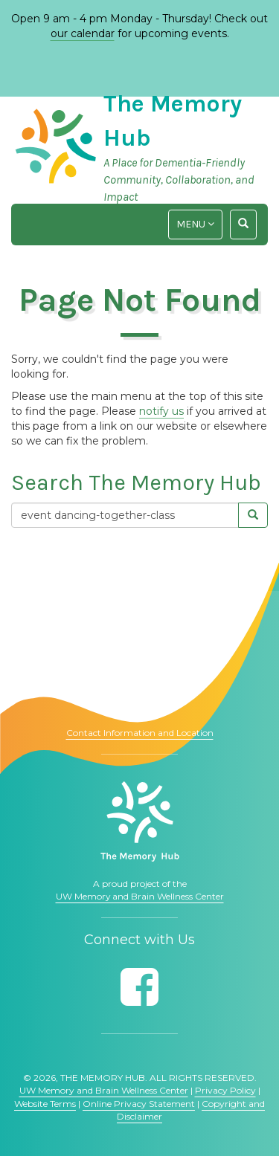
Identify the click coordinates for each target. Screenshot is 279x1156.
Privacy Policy (225, 1090)
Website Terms (45, 1103)
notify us (161, 411)
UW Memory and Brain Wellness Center (140, 896)
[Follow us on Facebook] (139, 987)
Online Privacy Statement (139, 1103)
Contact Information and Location (140, 732)
